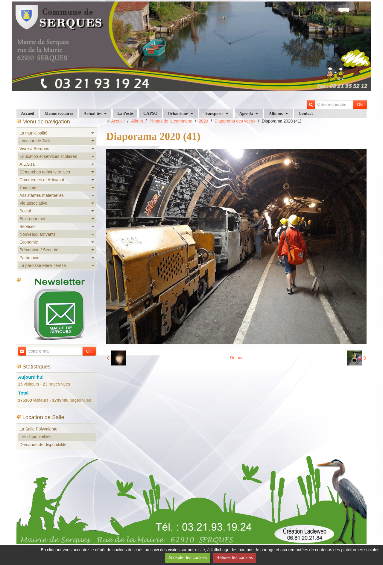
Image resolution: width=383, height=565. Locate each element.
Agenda (246, 113)
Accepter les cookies (187, 557)
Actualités (92, 113)
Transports (214, 113)
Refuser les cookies (234, 557)
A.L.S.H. (27, 164)
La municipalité (33, 133)
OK (360, 104)
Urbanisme (178, 113)
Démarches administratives (44, 172)
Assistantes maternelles (41, 195)
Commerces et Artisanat (41, 179)
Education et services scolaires (48, 156)
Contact (306, 113)
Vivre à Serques (34, 148)
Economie (28, 242)
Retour (236, 357)
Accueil (27, 113)
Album (137, 121)
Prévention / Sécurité (38, 249)
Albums (276, 113)
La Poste (125, 113)
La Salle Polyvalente (38, 429)
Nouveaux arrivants (37, 234)
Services (27, 226)
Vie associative (33, 203)
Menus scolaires (59, 113)
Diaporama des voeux (235, 121)
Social (25, 211)
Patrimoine (29, 257)
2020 (203, 121)
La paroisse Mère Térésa (42, 265)
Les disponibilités (35, 436)
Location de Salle (35, 140)
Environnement (33, 218)
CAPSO (150, 113)
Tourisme (28, 187)
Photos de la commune (170, 121)
